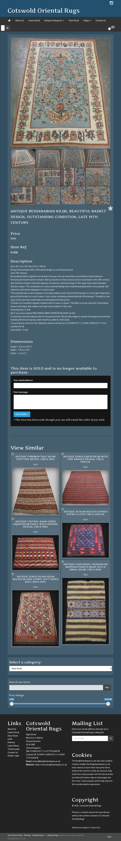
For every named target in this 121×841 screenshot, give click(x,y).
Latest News (13, 746)
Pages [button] (87, 20)
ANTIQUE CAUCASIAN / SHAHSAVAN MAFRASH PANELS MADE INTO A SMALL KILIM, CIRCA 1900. (85, 567)
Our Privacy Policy (15, 835)
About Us (19, 20)
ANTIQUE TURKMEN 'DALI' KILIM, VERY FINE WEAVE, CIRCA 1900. (35, 458)
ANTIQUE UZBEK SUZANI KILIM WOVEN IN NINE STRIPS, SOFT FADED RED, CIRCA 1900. (35, 579)
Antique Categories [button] (54, 20)
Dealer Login (13, 756)
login (109, 837)
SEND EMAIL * (21, 414)
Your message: (21, 392)
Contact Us (101, 20)
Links (10, 739)
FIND (107, 687)
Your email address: (23, 380)
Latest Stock (34, 20)
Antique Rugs (37, 835)
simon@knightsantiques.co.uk (46, 761)
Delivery (11, 742)
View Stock (74, 20)
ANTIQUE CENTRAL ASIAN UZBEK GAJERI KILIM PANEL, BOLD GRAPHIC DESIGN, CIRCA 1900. (35, 524)
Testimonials (14, 749)
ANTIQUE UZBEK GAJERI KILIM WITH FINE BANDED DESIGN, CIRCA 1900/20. (85, 459)
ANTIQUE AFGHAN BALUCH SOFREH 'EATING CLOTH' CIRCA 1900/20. (85, 513)
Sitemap (27, 835)
